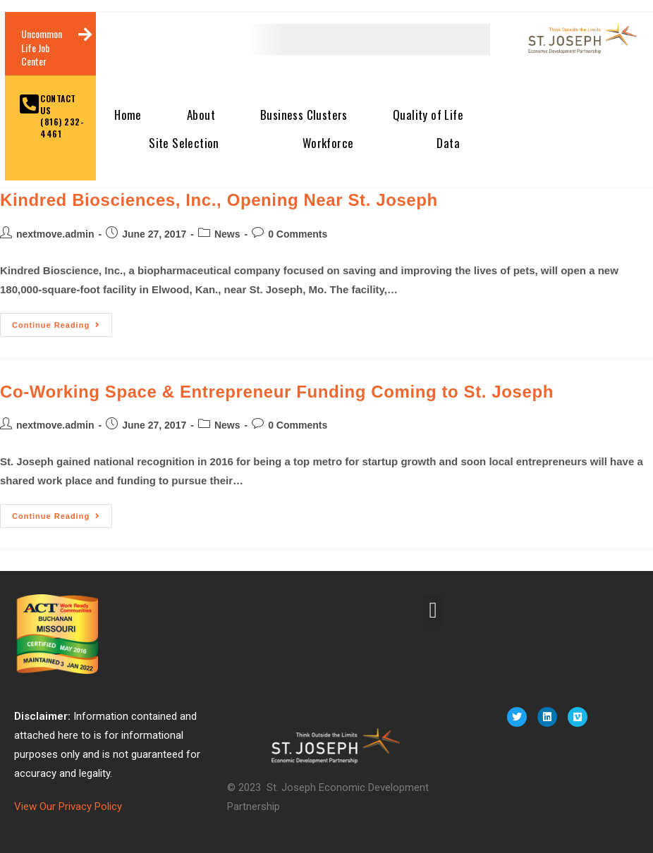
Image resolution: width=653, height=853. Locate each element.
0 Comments (297, 234)
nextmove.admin (55, 234)
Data (448, 143)
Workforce (328, 143)
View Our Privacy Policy (68, 806)
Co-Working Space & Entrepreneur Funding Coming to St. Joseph (277, 391)
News (227, 234)
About (201, 114)
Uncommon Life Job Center (41, 47)
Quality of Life (428, 114)
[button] (433, 610)
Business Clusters (304, 114)
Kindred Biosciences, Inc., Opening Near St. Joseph (219, 199)
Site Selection (184, 143)
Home (128, 114)
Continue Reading (62, 321)
